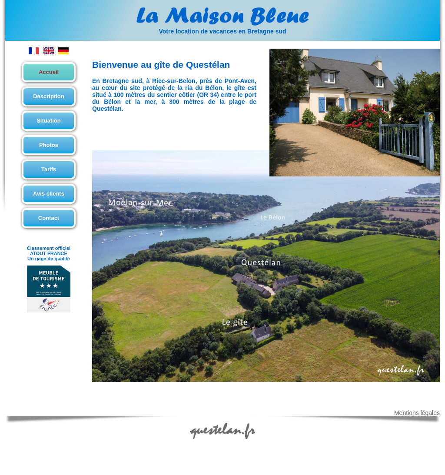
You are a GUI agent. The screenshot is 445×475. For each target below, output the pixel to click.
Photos (48, 145)
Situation (49, 120)
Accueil (49, 72)
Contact (48, 218)
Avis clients (48, 193)
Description (48, 96)
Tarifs (48, 169)
